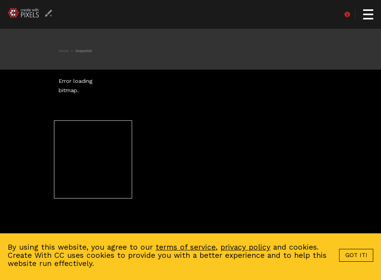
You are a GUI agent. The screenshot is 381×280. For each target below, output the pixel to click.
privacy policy (245, 247)
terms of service (186, 247)
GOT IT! (356, 255)
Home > (66, 51)
